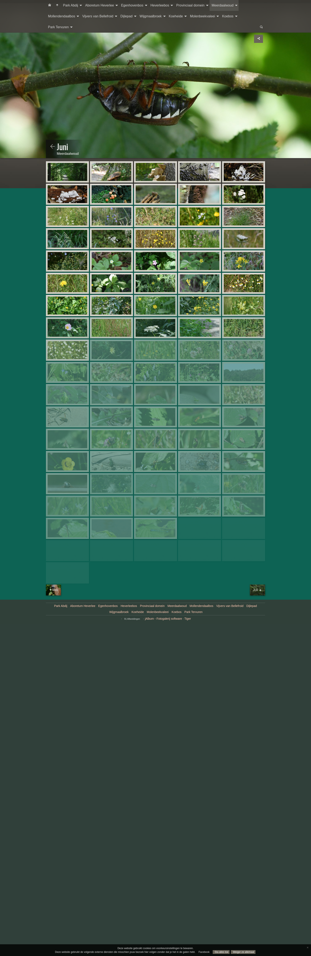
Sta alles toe (221, 952)
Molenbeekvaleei (202, 16)
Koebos (227, 16)
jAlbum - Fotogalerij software (163, 737)
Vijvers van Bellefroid (97, 16)
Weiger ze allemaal (243, 952)
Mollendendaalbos (61, 16)
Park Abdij (70, 5)
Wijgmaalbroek (151, 16)
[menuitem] (49, 5)
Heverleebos (159, 5)
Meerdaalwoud (223, 5)
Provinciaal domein (190, 5)
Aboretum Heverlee (99, 5)
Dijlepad (126, 16)
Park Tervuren (58, 27)
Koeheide (176, 16)
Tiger (187, 737)
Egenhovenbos (132, 5)
